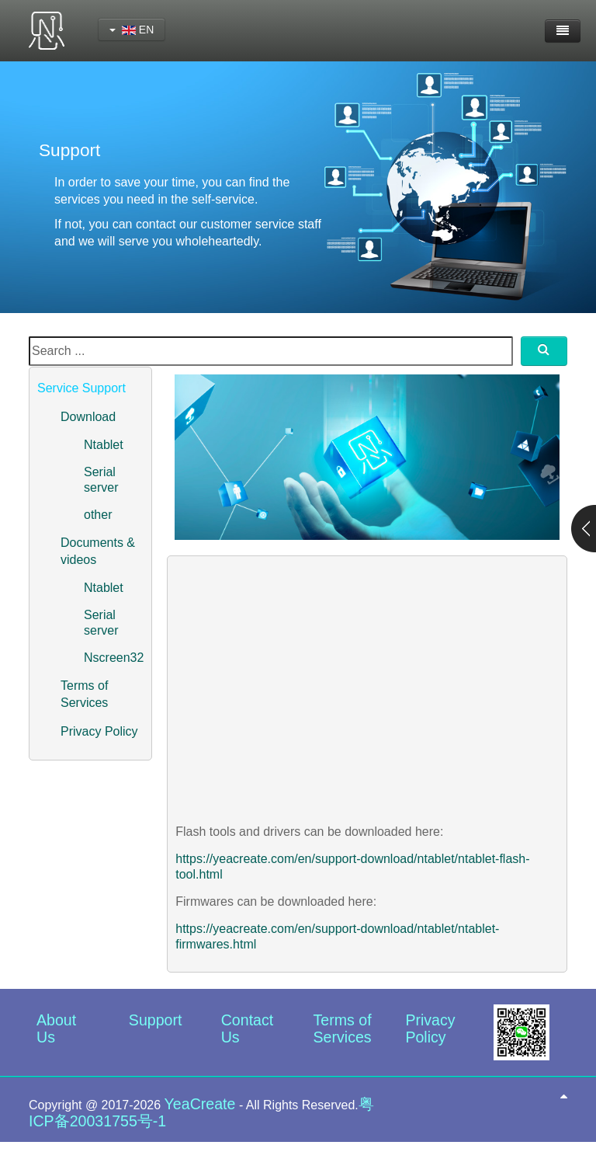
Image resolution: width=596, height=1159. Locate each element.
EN (131, 29)
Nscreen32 (114, 657)
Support (155, 1019)
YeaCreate (200, 1103)
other (98, 514)
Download (88, 416)
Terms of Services (343, 1028)
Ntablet (103, 444)
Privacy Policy (99, 731)
